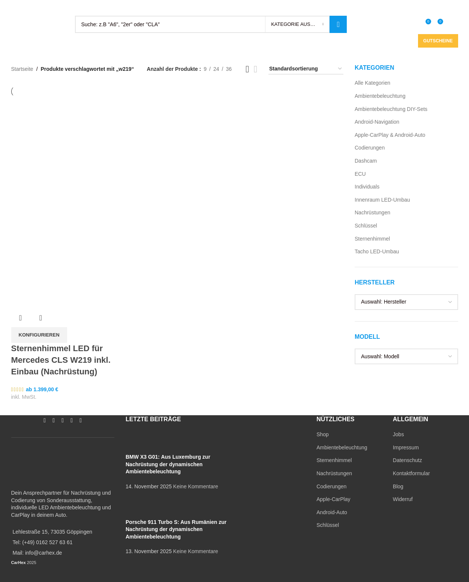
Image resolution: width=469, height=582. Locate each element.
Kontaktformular (411, 473)
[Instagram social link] (373, 7)
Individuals (367, 187)
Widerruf (403, 499)
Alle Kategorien (372, 83)
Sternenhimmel (372, 239)
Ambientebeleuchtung (380, 96)
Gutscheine (438, 40)
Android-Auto (331, 512)
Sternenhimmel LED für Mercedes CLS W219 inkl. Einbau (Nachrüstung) (61, 360)
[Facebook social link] (364, 7)
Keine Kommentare (195, 486)
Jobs (398, 434)
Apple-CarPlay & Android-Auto (390, 135)
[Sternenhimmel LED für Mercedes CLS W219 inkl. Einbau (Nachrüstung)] (64, 150)
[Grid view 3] (247, 69)
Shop (322, 434)
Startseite (22, 69)
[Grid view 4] (255, 69)
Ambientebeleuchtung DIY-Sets (391, 109)
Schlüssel (366, 226)
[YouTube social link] (382, 7)
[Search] (211, 24)
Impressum (406, 447)
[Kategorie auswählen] (297, 24)
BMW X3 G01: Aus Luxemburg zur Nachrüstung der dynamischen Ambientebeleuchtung (168, 464)
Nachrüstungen (372, 212)
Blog (398, 486)
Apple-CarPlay (333, 499)
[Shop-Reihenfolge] (305, 69)
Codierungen (370, 148)
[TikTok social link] (400, 7)
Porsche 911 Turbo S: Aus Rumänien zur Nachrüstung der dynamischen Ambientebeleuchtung (176, 529)
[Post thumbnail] (140, 442)
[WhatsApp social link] (391, 7)
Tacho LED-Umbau (377, 251)
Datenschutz (407, 460)
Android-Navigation (377, 122)
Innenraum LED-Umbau (382, 200)
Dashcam (366, 161)
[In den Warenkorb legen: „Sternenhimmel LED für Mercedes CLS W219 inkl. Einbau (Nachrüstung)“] (39, 335)
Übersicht (20, 317)
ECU (360, 174)
